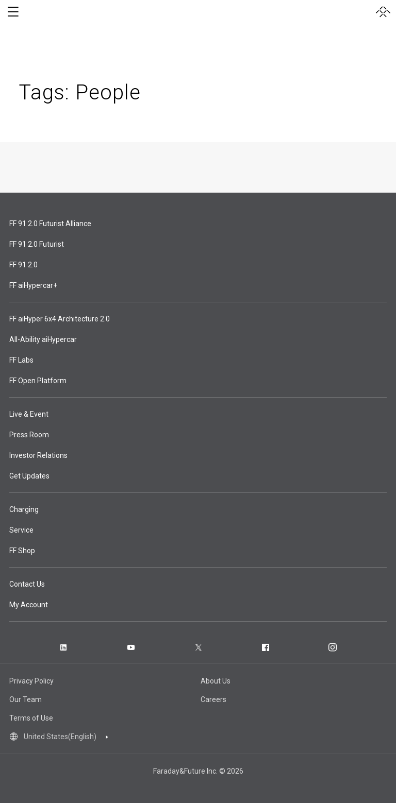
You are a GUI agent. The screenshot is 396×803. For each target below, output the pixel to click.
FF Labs (21, 360)
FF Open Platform (38, 381)
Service (21, 530)
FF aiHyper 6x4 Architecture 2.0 (59, 319)
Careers (213, 699)
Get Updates (29, 476)
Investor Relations (38, 455)
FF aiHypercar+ (33, 285)
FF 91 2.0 (23, 265)
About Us (215, 681)
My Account (28, 605)
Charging (24, 509)
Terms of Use (31, 718)
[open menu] (13, 12)
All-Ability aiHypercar (43, 339)
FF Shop (22, 550)
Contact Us (27, 584)
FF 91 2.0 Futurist (36, 244)
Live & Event (28, 414)
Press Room (29, 435)
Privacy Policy (31, 681)
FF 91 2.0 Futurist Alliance (50, 223)
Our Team (25, 699)
